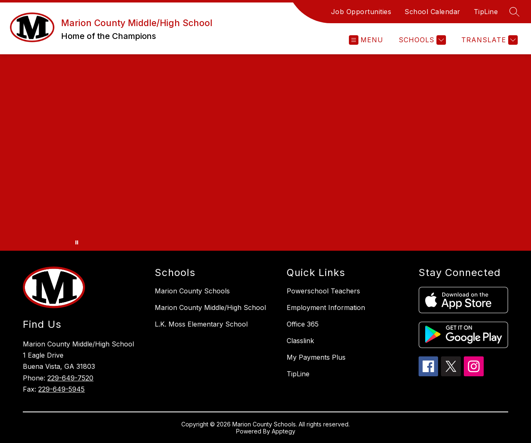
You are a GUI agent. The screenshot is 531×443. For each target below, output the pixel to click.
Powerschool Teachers (323, 291)
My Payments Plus (316, 357)
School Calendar (432, 11)
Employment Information (326, 307)
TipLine (486, 11)
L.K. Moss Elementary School (201, 324)
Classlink (300, 340)
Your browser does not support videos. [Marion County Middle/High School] (265, 152)
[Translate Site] (488, 40)
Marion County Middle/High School (210, 307)
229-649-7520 (70, 378)
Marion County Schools (192, 291)
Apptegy (283, 431)
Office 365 (303, 324)
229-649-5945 (61, 389)
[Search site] (514, 12)
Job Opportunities (361, 11)
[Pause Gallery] (76, 242)
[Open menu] (366, 40)
